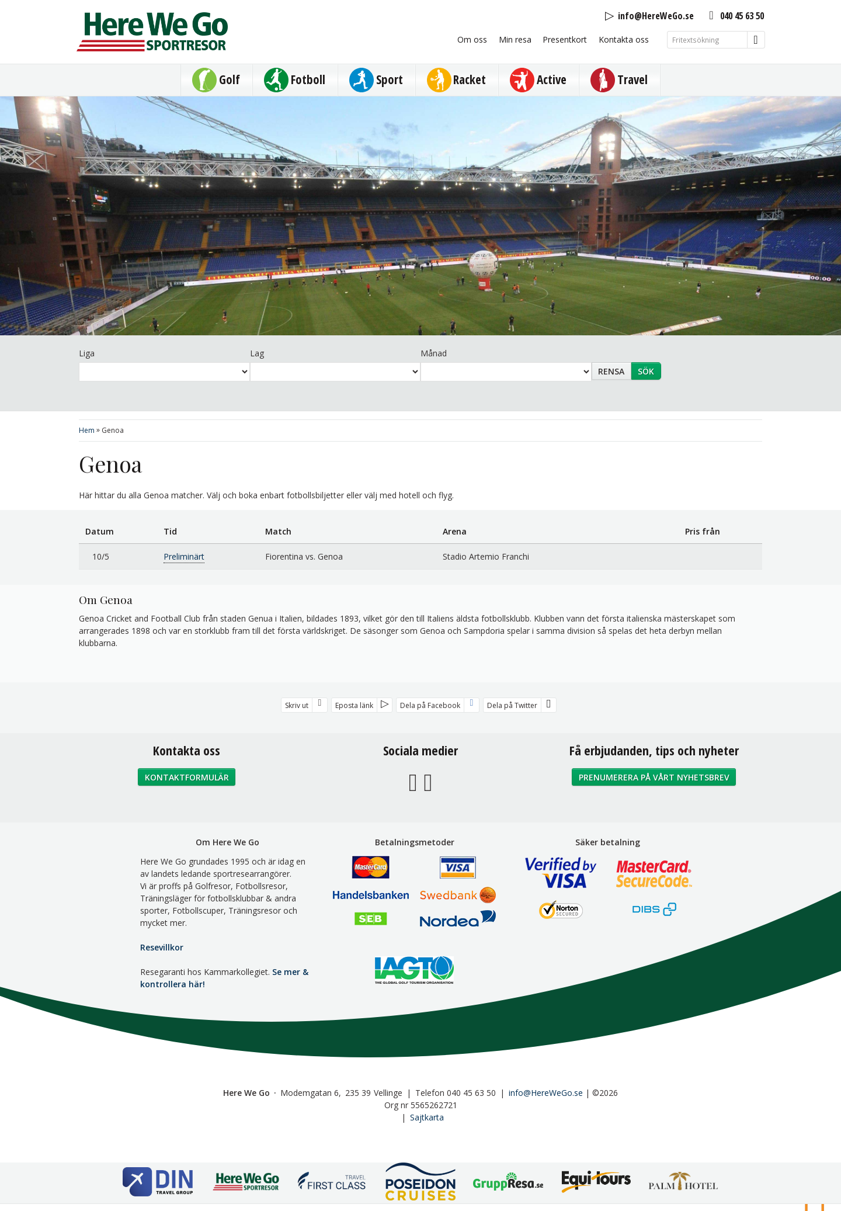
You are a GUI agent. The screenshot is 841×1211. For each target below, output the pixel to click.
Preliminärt (184, 556)
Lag (257, 353)
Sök (646, 371)
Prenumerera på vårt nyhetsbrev (654, 777)
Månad (433, 353)
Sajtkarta (427, 1117)
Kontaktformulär (187, 777)
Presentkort (565, 39)
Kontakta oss (624, 39)
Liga (87, 353)
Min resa (515, 39)
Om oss (472, 39)
